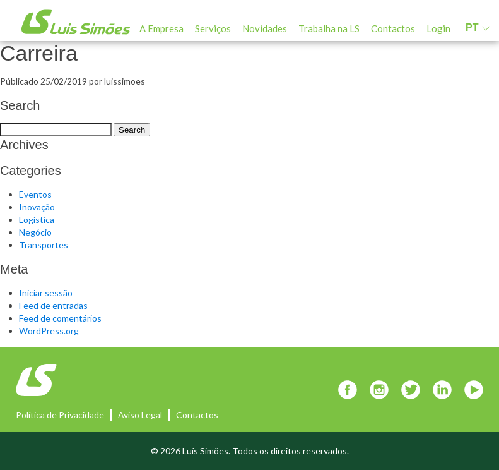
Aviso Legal (140, 414)
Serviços (213, 28)
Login (438, 28)
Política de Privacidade (60, 414)
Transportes (43, 244)
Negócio (35, 232)
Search (132, 130)
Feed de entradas (53, 305)
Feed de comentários (60, 318)
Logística (36, 219)
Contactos (393, 28)
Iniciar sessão (46, 292)
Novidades (264, 28)
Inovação (37, 207)
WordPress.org (49, 330)
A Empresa (161, 28)
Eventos (35, 194)
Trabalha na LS (329, 28)
